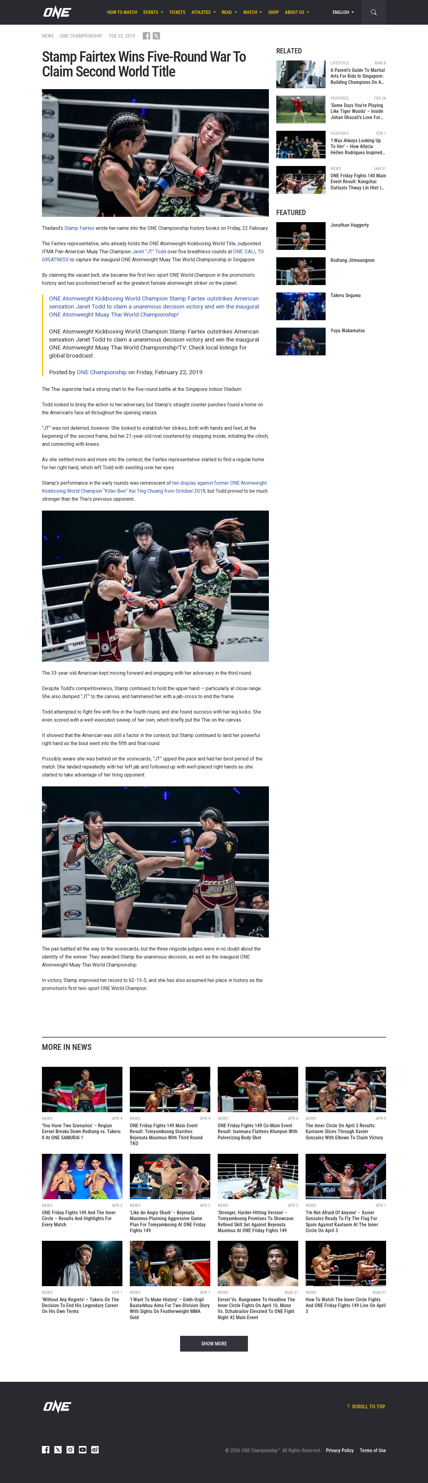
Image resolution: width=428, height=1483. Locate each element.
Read (227, 12)
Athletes (201, 12)
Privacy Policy (340, 1450)
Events (150, 12)
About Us (294, 12)
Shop (273, 12)
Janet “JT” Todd (149, 252)
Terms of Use (373, 1450)
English (341, 12)
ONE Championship (102, 372)
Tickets (177, 12)
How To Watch (122, 12)
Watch (250, 12)
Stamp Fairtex (79, 228)
